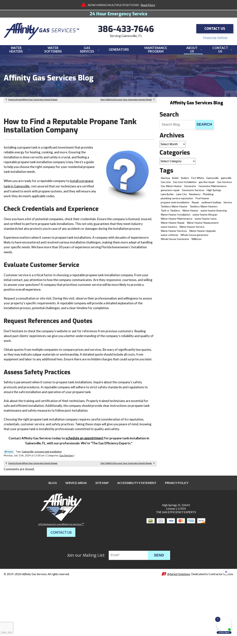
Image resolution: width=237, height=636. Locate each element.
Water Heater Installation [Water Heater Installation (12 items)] (175, 216)
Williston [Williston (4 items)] (196, 241)
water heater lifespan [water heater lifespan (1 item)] (205, 216)
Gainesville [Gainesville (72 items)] (212, 179)
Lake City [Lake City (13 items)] (181, 196)
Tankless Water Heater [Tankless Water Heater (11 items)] (174, 208)
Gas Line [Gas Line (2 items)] (166, 184)
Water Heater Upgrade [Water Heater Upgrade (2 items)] (202, 232)
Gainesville (28, 498)
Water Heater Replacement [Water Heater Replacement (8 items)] (203, 224)
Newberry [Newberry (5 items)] (195, 196)
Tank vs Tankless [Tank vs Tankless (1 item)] (170, 212)
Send (161, 602)
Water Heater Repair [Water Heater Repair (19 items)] (173, 224)
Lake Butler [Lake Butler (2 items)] (167, 196)
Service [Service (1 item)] (227, 204)
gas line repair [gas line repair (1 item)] (207, 184)
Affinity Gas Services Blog (196, 105)
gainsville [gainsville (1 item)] (226, 179)
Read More (148, 5)
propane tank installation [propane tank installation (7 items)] (175, 204)
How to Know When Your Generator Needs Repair (33, 101)
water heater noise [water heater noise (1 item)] (206, 220)
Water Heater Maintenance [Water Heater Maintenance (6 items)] (176, 220)
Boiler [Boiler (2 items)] (175, 179)
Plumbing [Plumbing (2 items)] (208, 196)
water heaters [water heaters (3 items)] (169, 228)
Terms (10, 632)
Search (204, 126)
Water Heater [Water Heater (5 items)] (190, 212)
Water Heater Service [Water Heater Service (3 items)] (191, 228)
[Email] (131, 602)
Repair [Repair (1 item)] (195, 204)
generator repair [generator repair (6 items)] (170, 192)
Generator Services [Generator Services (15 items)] (193, 192)
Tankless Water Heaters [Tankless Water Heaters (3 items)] (204, 208)
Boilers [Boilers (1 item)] (185, 179)
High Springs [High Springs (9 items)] (214, 192)
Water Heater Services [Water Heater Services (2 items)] (174, 232)
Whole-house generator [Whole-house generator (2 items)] (194, 236)
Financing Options (213, 36)
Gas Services (66, 502)
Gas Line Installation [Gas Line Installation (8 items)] (185, 184)
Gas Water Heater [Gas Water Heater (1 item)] (171, 188)
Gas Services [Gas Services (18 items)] (224, 184)
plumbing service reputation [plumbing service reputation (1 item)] (177, 200)
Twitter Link (9, 498)
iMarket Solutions (178, 621)
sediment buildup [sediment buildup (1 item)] (211, 204)
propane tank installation (48, 498)
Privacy (3, 632)
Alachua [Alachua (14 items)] (165, 179)
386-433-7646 (126, 29)
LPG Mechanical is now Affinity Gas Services (61, 571)
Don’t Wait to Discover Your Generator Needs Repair (126, 101)
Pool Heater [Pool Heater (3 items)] (202, 200)
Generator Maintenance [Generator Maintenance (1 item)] (212, 188)
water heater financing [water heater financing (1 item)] (214, 212)
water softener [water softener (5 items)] (169, 236)
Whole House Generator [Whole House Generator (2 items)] (175, 241)
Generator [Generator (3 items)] (190, 188)
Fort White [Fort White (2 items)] (197, 179)
